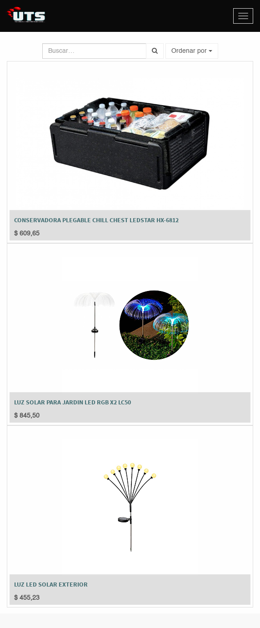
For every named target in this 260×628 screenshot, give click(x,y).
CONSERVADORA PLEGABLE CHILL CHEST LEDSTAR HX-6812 (96, 220)
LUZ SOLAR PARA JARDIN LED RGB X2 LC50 (72, 402)
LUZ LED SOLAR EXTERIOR (51, 584)
